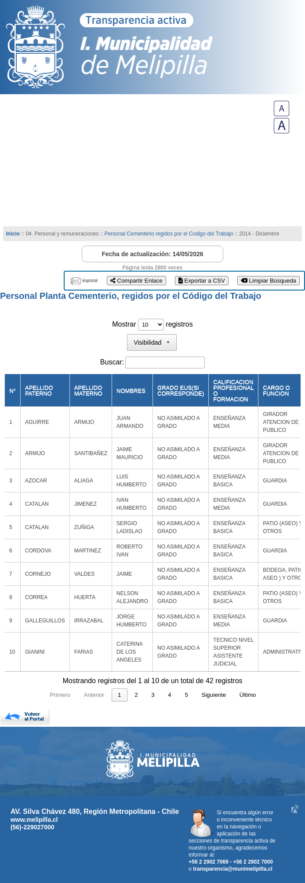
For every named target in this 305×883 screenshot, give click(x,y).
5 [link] (186, 695)
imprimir (90, 280)
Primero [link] (60, 695)
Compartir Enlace (136, 280)
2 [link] (136, 695)
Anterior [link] (94, 695)
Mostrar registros (152, 324)
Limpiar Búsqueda (268, 280)
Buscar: (112, 362)
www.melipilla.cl (34, 819)
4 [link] (169, 695)
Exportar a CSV (201, 280)
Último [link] (248, 695)
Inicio (13, 234)
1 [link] (119, 695)
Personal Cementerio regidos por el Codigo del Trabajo (169, 234)
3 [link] (152, 695)
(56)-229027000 (32, 827)
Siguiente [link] (214, 695)
